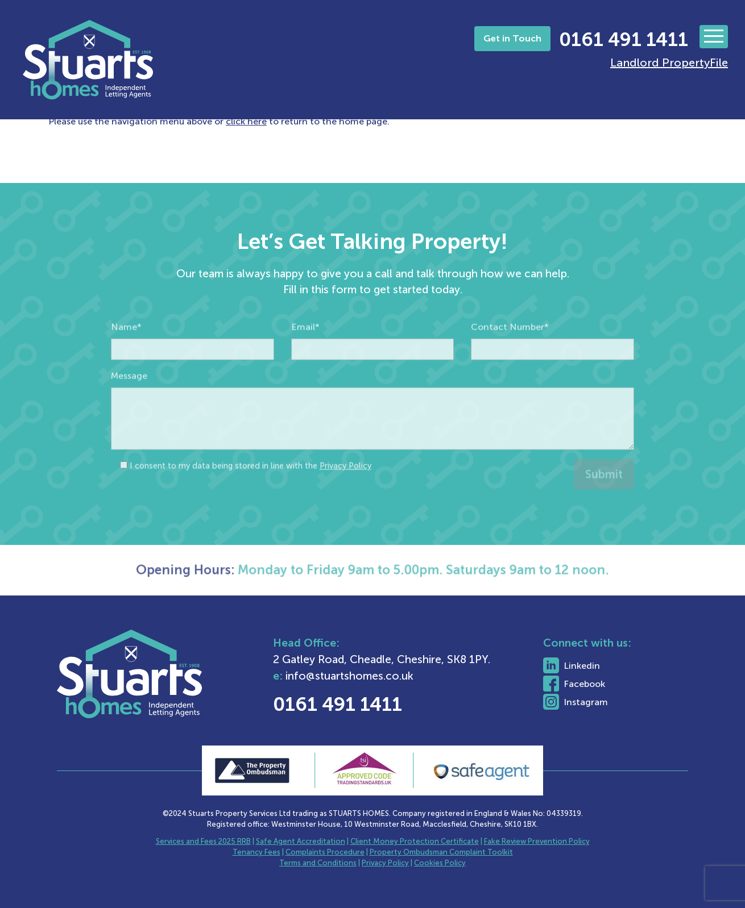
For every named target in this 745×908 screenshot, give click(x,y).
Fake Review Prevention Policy (537, 841)
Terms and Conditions (318, 863)
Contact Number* (510, 347)
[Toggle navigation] (714, 36)
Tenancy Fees (256, 852)
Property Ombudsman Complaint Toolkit (441, 852)
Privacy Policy (345, 486)
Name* (126, 347)
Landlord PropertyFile (669, 62)
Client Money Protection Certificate (414, 841)
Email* (305, 347)
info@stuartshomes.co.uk (383, 675)
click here (246, 121)
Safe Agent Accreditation (300, 841)
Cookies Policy (440, 863)
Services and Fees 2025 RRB (203, 841)
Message (129, 396)
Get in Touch (512, 38)
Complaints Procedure (325, 852)
